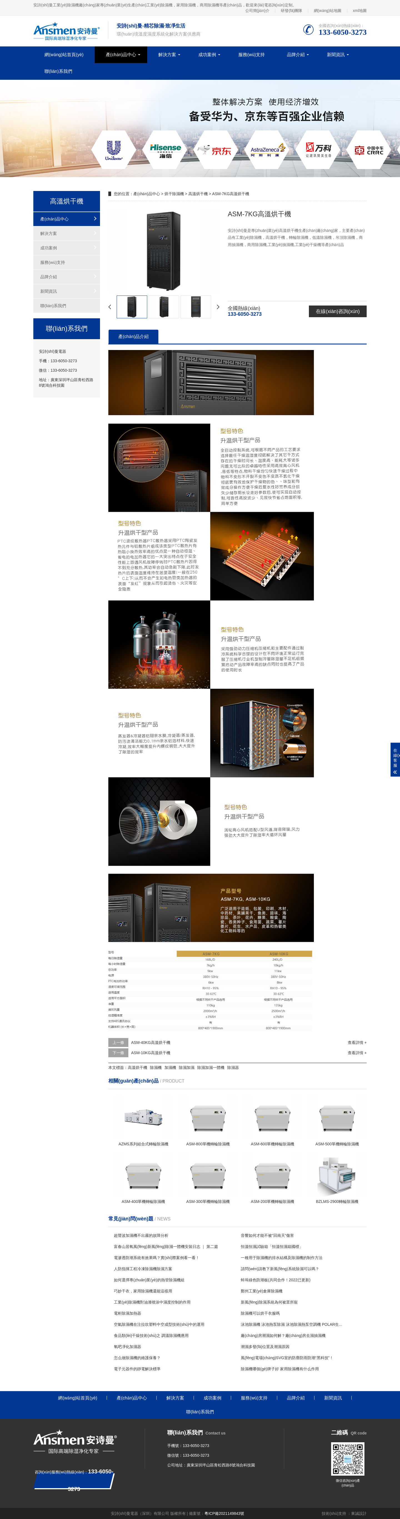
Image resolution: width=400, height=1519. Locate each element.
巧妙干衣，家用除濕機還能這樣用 (143, 1291)
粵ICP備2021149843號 (224, 1513)
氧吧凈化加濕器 (127, 1346)
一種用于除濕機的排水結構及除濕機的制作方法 (281, 1257)
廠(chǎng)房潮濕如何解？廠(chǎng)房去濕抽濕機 (283, 1335)
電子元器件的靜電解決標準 (137, 1369)
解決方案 (167, 54)
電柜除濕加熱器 (127, 1313)
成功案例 (207, 54)
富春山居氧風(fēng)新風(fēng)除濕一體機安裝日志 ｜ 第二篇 (166, 1246)
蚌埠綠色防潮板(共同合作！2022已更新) (275, 1280)
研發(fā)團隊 (291, 10)
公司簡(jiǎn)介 (257, 10)
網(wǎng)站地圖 (327, 10)
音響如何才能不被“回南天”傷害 (267, 1235)
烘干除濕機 (174, 194)
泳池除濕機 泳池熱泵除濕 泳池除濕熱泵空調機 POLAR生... (291, 1324)
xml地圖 (360, 10)
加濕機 (170, 1067)
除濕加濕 (186, 1067)
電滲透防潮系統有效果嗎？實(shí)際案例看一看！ (156, 1257)
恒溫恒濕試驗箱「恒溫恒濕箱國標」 (272, 1246)
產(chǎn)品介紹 (133, 336)
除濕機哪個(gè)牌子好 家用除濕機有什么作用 (280, 1369)
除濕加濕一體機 (210, 1067)
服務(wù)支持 (251, 54)
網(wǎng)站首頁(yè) (64, 54)
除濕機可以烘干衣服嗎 (260, 1313)
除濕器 (233, 1067)
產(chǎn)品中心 (121, 54)
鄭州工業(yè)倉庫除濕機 (261, 1291)
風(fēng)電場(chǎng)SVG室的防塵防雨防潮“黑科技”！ (287, 1358)
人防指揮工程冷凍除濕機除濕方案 (143, 1269)
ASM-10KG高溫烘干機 (150, 1053)
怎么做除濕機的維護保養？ (137, 1358)
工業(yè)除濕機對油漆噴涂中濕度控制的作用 (152, 1302)
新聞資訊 (336, 54)
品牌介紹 (296, 54)
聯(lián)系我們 (58, 71)
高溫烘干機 (198, 194)
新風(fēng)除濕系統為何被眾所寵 (269, 1302)
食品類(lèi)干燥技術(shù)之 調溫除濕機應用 (151, 1335)
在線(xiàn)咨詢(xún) (338, 311)
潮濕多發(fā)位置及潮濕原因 (265, 1346)
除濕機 (156, 1067)
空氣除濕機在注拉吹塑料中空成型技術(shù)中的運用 (159, 1324)
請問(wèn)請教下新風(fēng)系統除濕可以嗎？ (280, 1269)
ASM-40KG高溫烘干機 (150, 1042)
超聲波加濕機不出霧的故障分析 (141, 1235)
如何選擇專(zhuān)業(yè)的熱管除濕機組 (149, 1280)
